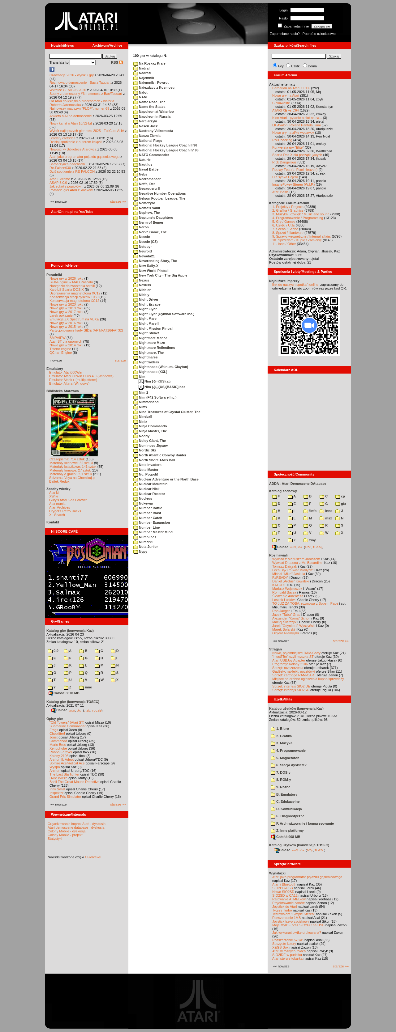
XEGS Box (280, 947)
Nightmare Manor (150, 338)
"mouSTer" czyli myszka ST (293, 656)
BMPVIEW (58, 338)
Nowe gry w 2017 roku (66, 312)
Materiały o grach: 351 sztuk (71, 474)
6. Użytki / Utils (283, 225)
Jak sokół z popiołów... (66, 186)
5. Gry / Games (283, 221)
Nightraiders (146, 362)
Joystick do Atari (284, 906)
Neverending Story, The (155, 261)
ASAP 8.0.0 (58, 182)
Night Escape (147, 304)
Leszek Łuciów (283, 600)
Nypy (140, 551)
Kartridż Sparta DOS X (67, 289)
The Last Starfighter (65, 774)
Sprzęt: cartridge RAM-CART (294, 675)
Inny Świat (57, 789)
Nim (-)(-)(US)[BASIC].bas (162, 387)
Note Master (145, 470)
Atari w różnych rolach (289, 951)
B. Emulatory (284, 794)
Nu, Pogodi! (145, 474)
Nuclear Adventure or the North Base (166, 479)
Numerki (143, 542)
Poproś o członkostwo (319, 34)
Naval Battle (145, 169)
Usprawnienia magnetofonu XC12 (75, 293)
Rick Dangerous (284, 162)
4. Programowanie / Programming (297, 218)
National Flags (147, 140)
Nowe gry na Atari (285, 95)
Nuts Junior (145, 546)
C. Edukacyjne (285, 801)
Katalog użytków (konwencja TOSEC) (299, 845)
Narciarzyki (145, 121)
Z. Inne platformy (287, 830)
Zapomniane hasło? (285, 34)
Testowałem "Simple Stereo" (293, 914)
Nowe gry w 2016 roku (66, 323)
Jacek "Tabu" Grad (286, 614)
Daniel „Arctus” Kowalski (290, 581)
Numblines (144, 537)
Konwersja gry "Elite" (288, 147)
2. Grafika (281, 736)
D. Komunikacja (286, 809)
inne (85, 687)
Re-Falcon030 (60, 168)
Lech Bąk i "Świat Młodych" (292, 570)
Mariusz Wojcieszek (287, 588)
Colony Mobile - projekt (65, 835)
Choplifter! (57, 733)
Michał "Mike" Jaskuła (288, 574)
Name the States (149, 106)
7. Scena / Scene (285, 229)
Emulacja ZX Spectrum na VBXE (74, 319)
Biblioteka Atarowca (62, 391)
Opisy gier (54, 719)
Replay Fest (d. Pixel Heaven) (294, 169)
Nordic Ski (144, 450)
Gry (281, 66)
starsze (120, 360)
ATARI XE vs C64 (285, 110)
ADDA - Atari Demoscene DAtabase (297, 483)
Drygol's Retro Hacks (65, 511)
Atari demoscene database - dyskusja (76, 827)
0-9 (53, 651)
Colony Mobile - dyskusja (66, 831)
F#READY (280, 577)
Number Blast (147, 513)
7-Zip (87, 710)
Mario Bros (58, 745)
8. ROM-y (281, 779)
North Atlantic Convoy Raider (159, 455)
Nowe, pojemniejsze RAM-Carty (296, 653)
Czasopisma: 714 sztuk (67, 459)
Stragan (275, 649)
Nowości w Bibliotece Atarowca (73, 149)
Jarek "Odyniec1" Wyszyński (293, 626)
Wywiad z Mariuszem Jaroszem (296, 559)
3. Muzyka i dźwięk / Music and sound (300, 214)
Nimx (140, 407)
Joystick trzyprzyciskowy (290, 921)
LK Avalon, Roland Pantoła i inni (296, 125)
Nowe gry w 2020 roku (66, 304)
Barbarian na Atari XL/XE (291, 88)
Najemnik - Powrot (151, 82)
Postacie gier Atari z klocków (71, 190)
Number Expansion (151, 522)
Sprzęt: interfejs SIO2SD (290, 690)
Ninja (140, 421)
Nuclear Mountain (150, 484)
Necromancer (147, 179)
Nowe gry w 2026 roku (66, 278)
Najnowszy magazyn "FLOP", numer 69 (79, 108)
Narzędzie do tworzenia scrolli (72, 286)
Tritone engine (60, 349)
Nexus (141, 280)
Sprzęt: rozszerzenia (287, 668)
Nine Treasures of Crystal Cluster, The (166, 412)
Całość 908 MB (285, 837)
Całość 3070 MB (64, 693)
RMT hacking (282, 140)
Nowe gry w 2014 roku (66, 345)
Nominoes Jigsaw (150, 445)
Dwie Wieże (58, 778)
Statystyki (55, 838)
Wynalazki (277, 873)
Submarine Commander (68, 726)
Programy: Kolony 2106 (290, 664)
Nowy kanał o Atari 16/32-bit (71, 123)
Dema (312, 66)
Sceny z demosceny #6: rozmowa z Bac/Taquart (86, 93)
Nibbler (142, 290)
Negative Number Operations (159, 193)
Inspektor (56, 793)
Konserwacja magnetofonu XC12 (74, 300)
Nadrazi (142, 73)
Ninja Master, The (150, 431)
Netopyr (142, 246)
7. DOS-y (281, 772)
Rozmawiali (278, 555)
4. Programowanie (288, 750)
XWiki (53, 496)
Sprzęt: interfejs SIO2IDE (291, 686)
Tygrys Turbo (282, 910)
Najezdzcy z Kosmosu (153, 87)
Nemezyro (144, 203)
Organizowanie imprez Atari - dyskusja (76, 824)
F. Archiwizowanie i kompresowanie (302, 823)
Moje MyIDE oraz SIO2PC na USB (298, 925)
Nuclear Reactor (149, 494)
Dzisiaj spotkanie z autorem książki (76, 142)
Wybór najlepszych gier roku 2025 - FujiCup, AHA (87, 131)
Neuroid (142, 251)
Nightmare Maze (149, 343)
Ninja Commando (150, 426)
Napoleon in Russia (151, 116)
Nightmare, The (148, 352)
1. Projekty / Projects (287, 207)
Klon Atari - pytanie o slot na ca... (297, 118)
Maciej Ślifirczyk (284, 622)
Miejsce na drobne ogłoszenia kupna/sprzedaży (308, 679)
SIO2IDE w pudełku (287, 955)
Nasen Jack (145, 126)
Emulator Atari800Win (65, 372)
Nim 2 (140, 392)
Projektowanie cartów (288, 903)
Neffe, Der (144, 184)
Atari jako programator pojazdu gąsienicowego (84, 157)
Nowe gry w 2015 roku (66, 326)
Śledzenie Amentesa (287, 596)
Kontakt (52, 522)
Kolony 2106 (59, 756)
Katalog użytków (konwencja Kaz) (296, 708)
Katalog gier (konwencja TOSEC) (72, 702)
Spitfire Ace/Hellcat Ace (67, 763)
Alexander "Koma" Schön (291, 618)
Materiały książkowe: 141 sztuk (73, 466)
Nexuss (142, 285)
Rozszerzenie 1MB (286, 918)
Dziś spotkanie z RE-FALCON (72, 171)
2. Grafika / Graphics (287, 210)
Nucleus (142, 498)
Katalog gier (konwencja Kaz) (70, 630)
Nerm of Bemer (148, 222)
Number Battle (147, 508)
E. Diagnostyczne (287, 816)
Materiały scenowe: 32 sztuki (71, 463)
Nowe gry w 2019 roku (66, 308)
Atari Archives (59, 507)
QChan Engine (61, 352)
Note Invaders (147, 465)
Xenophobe (58, 748)
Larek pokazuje (61, 315)
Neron (141, 227)
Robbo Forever (61, 752)
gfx (340, 503)
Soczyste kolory (284, 943)
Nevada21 (144, 256)
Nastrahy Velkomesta (153, 131)
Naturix (142, 160)
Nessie (141, 237)
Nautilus (142, 164)
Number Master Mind (153, 532)
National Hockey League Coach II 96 (165, 145)
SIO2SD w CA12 (285, 895)
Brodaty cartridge (62, 138)
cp (340, 496)
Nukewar (143, 503)
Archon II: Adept (62, 759)
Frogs (54, 730)
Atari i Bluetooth (284, 884)
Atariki (54, 492)
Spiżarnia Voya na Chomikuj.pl (72, 478)
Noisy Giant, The (149, 440)
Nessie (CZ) (145, 241)
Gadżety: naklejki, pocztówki (293, 671)
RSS (117, 62)
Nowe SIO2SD (283, 892)
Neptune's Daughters (153, 217)
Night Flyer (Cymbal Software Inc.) (163, 314)
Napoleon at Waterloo (153, 111)
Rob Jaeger (281, 611)
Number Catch (147, 518)
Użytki (295, 66)
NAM (140, 97)
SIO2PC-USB (282, 888)
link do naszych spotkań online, (295, 284)
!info (309, 511)
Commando (58, 741)
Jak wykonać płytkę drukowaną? (296, 932)
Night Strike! (146, 333)
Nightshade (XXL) (150, 372)
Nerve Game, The (150, 232)
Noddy (141, 436)
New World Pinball (151, 271)
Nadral (141, 68)
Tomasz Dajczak (284, 566)
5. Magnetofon (285, 758)
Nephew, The (146, 212)
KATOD (278, 585)
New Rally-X (145, 266)
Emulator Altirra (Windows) (69, 383)
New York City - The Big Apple (160, 275)
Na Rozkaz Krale (149, 63)
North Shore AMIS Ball (154, 460)
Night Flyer (145, 309)
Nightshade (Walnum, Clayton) (160, 367)
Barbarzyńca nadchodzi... (69, 164)
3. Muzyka (281, 743)
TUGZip (97, 710)
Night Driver (145, 299)
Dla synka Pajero (285, 177)
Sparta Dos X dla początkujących (297, 155)
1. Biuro (280, 728)
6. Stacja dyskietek (289, 765)
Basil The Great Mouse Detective (74, 782)
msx (326, 518)
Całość (59, 710)
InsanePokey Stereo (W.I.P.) (293, 184)
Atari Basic (280, 192)
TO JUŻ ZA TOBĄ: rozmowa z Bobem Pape (305, 603)
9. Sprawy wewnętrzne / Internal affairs (301, 236)
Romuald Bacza (284, 592)
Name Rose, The (149, 102)
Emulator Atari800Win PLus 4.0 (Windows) (81, 376)
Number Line (146, 527)
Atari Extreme (60, 179)
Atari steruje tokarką (287, 958)
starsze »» (118, 201)
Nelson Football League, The (159, 198)
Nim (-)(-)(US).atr (155, 381)
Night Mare (145, 318)
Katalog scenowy (283, 491)
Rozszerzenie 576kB (287, 940)
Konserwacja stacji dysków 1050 (74, 297)
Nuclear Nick (146, 489)
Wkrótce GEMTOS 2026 (68, 90)
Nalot (140, 92)
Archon (55, 770)
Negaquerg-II (146, 188)
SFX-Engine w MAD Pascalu (71, 282)
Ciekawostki (281, 103)
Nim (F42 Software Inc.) (155, 397)
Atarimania (57, 503)
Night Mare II (146, 323)
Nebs (140, 174)
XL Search (57, 515)
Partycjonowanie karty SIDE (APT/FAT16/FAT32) (86, 330)
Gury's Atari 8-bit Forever (68, 500)
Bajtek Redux (59, 481)
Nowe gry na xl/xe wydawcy (293, 132)
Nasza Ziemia (147, 135)
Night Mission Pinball (153, 328)
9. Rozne (280, 787)
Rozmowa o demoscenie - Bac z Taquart (80, 82)
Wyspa (55, 767)
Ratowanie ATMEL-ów (289, 899)
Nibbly (141, 295)
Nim (139, 377)
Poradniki (54, 275)
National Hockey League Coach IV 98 (166, 150)
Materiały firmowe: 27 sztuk (70, 470)
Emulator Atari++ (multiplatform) (73, 380)
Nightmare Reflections (154, 347)
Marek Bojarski (283, 629)
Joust (54, 737)
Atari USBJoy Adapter (288, 660)
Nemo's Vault (146, 208)
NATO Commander (151, 155)
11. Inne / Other (284, 244)
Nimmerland (146, 402)
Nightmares (145, 357)
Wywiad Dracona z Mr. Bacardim (296, 563)
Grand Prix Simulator (65, 796)
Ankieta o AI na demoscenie (71, 116)
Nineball (142, 416)
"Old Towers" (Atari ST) (67, 722)
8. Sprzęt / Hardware (287, 233)
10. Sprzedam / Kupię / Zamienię (297, 240)
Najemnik (143, 78)
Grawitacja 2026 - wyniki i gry (72, 75)
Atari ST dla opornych (66, 341)
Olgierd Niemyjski (285, 633)
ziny (309, 540)
